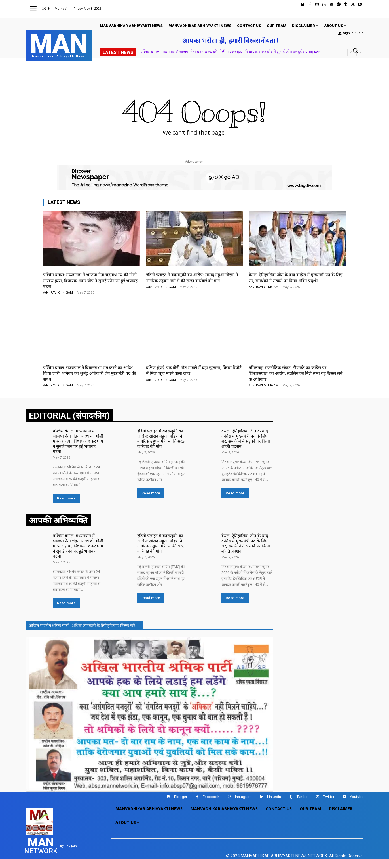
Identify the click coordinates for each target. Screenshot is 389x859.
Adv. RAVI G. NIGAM (58, 292)
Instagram (243, 784)
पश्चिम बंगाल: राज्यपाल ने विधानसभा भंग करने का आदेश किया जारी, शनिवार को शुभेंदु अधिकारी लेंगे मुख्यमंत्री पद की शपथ (86, 373)
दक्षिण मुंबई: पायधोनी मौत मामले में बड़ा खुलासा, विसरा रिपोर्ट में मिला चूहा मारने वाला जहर (192, 370)
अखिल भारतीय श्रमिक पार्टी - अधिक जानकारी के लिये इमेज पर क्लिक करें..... (84, 612)
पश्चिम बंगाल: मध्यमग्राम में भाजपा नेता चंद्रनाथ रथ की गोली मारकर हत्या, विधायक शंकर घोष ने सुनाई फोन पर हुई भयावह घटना (231, 51)
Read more (66, 492)
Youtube (356, 784)
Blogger (180, 784)
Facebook (211, 784)
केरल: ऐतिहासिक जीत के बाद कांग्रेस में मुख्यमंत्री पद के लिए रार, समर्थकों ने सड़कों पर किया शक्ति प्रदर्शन (296, 277)
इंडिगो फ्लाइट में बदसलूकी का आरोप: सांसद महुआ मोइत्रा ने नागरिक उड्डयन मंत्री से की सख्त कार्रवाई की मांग (193, 277)
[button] (355, 50)
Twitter (328, 784)
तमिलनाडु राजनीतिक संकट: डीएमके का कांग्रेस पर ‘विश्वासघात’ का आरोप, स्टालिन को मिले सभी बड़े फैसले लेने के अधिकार (296, 373)
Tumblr (302, 784)
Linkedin (274, 784)
